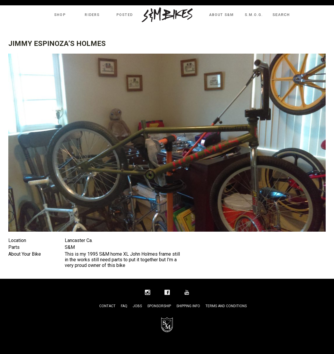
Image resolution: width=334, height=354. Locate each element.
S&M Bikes (167, 15)
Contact (107, 306)
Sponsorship (159, 306)
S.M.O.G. (254, 15)
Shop (60, 15)
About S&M (221, 15)
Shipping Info (188, 306)
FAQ (124, 306)
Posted (124, 15)
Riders (92, 15)
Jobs (137, 306)
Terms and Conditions (226, 306)
